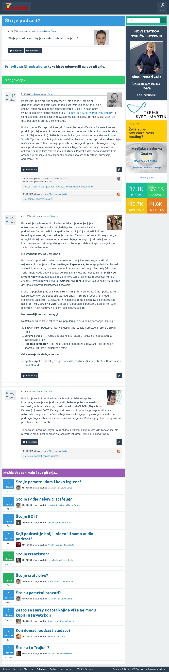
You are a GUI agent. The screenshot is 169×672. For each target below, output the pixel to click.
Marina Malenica (50, 216)
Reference (42, 669)
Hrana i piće (53, 581)
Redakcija (64, 179)
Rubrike (65, 9)
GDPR (79, 669)
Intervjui (17, 669)
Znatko (49, 182)
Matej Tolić (66, 522)
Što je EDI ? (27, 516)
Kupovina (52, 621)
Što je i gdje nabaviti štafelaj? (44, 499)
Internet (38, 31)
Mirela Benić (67, 560)
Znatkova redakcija (152, 168)
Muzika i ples (53, 654)
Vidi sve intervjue (146, 95)
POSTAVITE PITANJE (81, 9)
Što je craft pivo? (32, 575)
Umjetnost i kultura (56, 505)
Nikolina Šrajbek (66, 621)
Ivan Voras (47, 94)
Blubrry (108, 112)
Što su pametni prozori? (38, 592)
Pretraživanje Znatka (147, 178)
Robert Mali (67, 654)
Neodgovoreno (51, 9)
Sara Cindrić (48, 391)
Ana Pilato (69, 545)
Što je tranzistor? (32, 554)
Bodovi (53, 669)
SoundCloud (74, 112)
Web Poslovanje (55, 545)
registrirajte (37, 67)
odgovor (36, 94)
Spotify (86, 112)
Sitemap (89, 669)
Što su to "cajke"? (32, 647)
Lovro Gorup (50, 31)
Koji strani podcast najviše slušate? (41, 456)
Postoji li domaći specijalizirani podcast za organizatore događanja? (58, 186)
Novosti (37, 9)
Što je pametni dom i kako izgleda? (48, 481)
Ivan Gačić (62, 194)
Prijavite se (14, 67)
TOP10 (106, 9)
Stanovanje (53, 488)
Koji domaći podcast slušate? (38, 199)
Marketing (28, 669)
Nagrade (116, 9)
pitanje (22, 31)
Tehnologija (53, 522)
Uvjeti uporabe (66, 669)
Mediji (51, 194)
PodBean (97, 112)
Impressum (137, 168)
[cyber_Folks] (146, 118)
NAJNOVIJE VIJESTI (147, 160)
